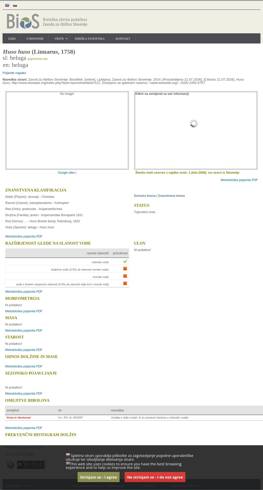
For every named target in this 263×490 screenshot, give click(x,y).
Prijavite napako (14, 73)
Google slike (67, 172)
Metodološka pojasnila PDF (239, 180)
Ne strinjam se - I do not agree (155, 477)
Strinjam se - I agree (98, 477)
